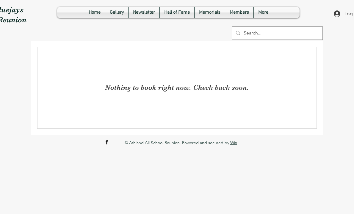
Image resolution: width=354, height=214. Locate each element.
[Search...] (277, 33)
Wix (233, 142)
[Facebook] (107, 142)
